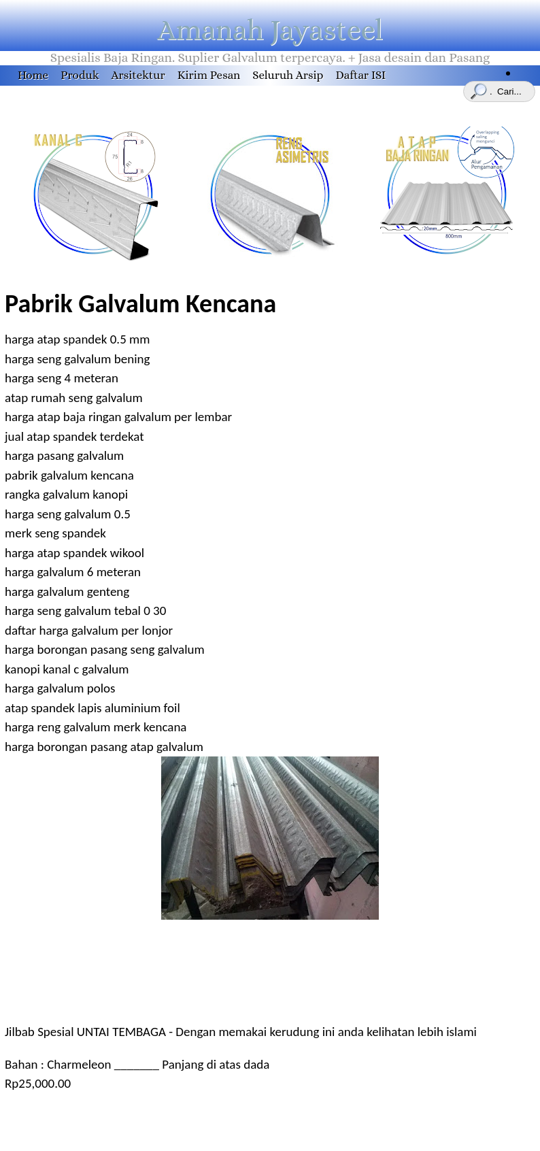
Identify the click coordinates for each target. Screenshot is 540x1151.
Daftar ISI (360, 75)
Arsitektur (138, 75)
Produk (80, 75)
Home (33, 75)
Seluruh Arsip (287, 75)
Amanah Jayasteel (270, 30)
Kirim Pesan (209, 75)
